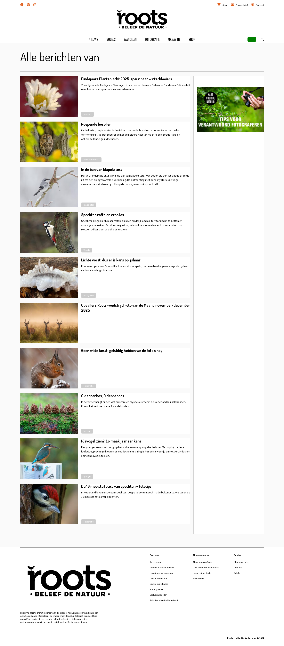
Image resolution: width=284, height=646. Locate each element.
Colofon (237, 572)
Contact (238, 567)
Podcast (260, 5)
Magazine (174, 39)
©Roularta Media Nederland (164, 600)
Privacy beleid (157, 589)
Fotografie (152, 39)
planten (87, 114)
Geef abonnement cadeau (206, 567)
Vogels (111, 39)
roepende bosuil (91, 159)
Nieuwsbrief (242, 5)
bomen (87, 431)
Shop (225, 5)
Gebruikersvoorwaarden (162, 567)
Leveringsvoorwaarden (161, 572)
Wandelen (130, 39)
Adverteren (155, 562)
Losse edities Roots (202, 572)
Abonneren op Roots (202, 562)
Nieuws (93, 39)
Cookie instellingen (159, 583)
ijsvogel (87, 476)
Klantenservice (241, 562)
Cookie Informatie (158, 578)
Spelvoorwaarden (158, 594)
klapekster (89, 204)
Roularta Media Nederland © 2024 (245, 638)
